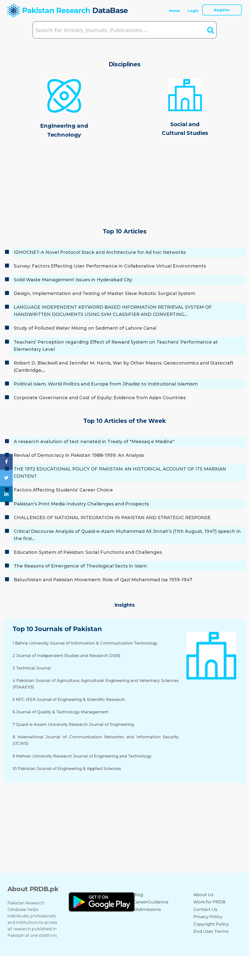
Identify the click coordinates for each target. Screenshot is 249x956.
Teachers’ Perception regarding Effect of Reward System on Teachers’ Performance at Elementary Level (116, 345)
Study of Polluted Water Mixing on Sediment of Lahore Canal (85, 328)
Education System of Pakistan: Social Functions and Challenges (88, 552)
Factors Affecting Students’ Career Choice (63, 490)
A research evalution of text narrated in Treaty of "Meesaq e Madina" (94, 441)
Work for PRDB (209, 901)
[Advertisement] (125, 184)
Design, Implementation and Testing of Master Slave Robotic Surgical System (104, 293)
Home (174, 10)
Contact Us (205, 909)
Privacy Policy (207, 916)
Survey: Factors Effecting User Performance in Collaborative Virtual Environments (110, 266)
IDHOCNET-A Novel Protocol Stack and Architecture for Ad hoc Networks (100, 252)
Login (193, 10)
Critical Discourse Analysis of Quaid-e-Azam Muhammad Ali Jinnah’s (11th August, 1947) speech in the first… (127, 535)
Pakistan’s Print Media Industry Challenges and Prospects (81, 504)
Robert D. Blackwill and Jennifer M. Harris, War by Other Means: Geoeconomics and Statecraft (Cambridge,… (124, 366)
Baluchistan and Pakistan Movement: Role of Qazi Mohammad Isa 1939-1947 (103, 579)
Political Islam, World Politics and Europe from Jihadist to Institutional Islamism (106, 384)
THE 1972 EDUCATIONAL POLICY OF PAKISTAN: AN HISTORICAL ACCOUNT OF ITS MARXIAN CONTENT (120, 472)
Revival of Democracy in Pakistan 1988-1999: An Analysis (79, 455)
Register (222, 10)
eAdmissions (147, 909)
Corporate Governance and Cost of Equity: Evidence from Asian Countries (100, 397)
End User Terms (211, 931)
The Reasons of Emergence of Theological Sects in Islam (80, 566)
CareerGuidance (150, 901)
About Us (203, 894)
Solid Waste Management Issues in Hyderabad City (73, 280)
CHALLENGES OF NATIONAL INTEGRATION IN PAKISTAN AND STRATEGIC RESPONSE (112, 517)
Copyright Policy (211, 924)
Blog (138, 894)
